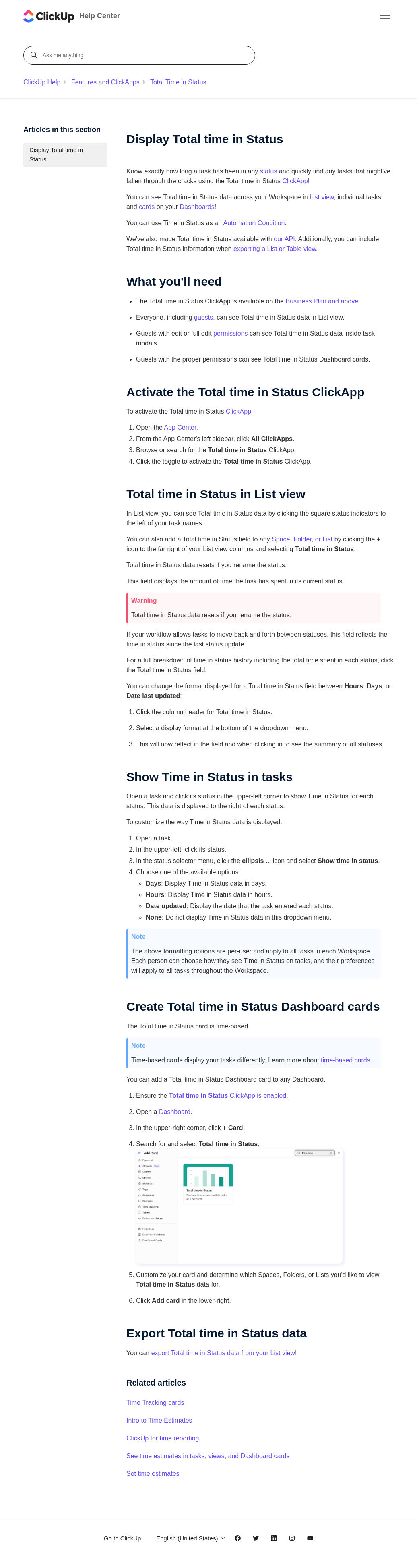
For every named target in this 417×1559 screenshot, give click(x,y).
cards (147, 206)
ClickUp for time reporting (162, 1438)
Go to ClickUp (122, 1538)
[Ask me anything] (140, 55)
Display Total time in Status (56, 154)
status (268, 171)
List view (322, 197)
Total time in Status (198, 1095)
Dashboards (197, 206)
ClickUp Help (41, 82)
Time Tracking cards (155, 1402)
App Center (180, 427)
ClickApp (295, 181)
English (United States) (191, 1538)
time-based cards (345, 1060)
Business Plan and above (321, 301)
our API (284, 239)
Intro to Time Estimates (159, 1420)
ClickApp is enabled (257, 1095)
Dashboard (174, 1111)
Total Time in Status (178, 82)
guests (203, 317)
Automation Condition (254, 222)
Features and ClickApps (105, 82)
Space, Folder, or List (302, 539)
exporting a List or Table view (274, 248)
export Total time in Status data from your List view (223, 1353)
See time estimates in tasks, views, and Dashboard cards (208, 1455)
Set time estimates (153, 1473)
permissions (230, 333)
